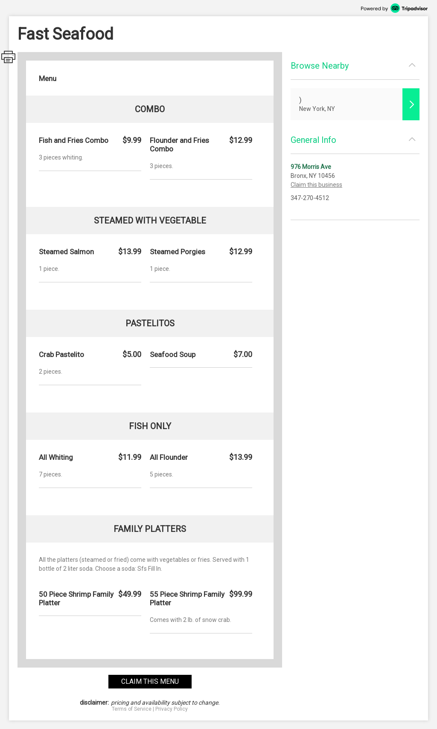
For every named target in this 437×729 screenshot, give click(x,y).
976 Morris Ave (311, 166)
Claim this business (316, 184)
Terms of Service (131, 709)
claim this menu (150, 681)
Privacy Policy (171, 709)
